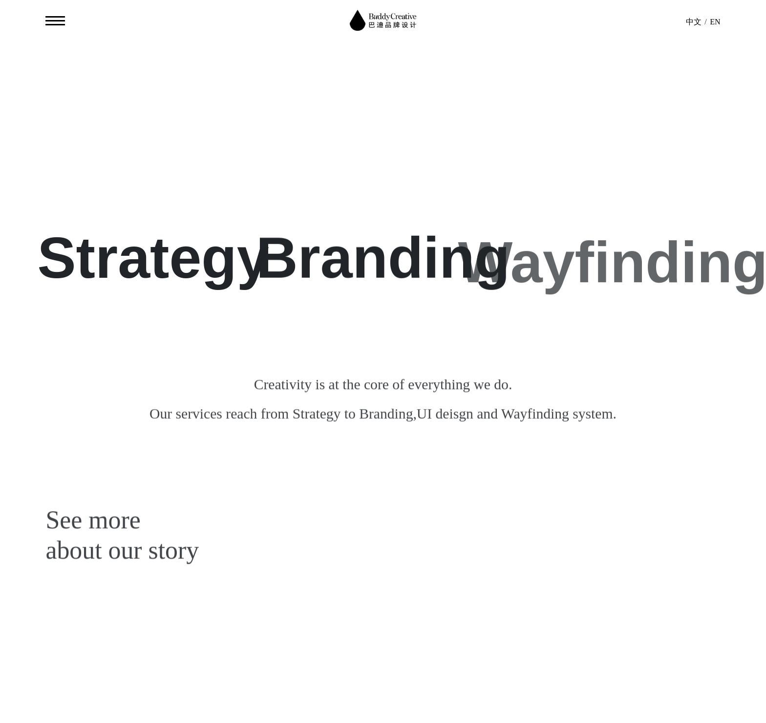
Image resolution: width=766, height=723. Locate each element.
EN (715, 22)
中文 (694, 22)
